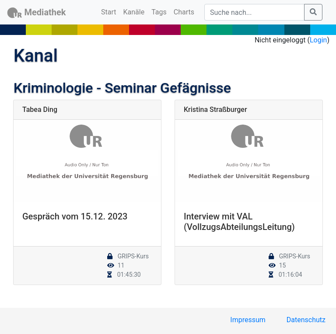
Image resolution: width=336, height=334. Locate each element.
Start (110, 11)
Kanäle (134, 12)
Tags (159, 12)
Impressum (248, 320)
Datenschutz (306, 320)
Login (318, 40)
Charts (184, 12)
